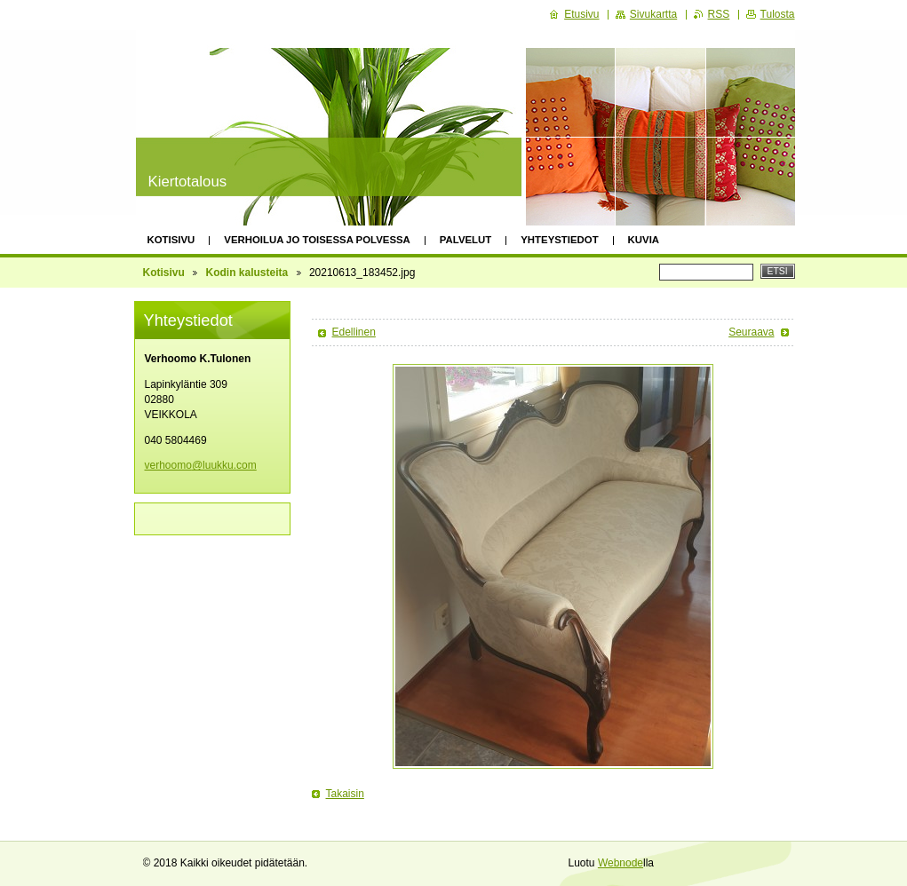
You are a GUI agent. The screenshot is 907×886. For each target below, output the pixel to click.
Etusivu (581, 14)
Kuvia (643, 239)
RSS (719, 14)
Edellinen (354, 332)
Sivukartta (653, 14)
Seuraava (751, 332)
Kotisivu (171, 239)
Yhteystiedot (559, 239)
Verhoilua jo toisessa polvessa (317, 239)
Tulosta (777, 14)
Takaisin (345, 793)
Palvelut (465, 239)
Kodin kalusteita (247, 272)
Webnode (620, 863)
